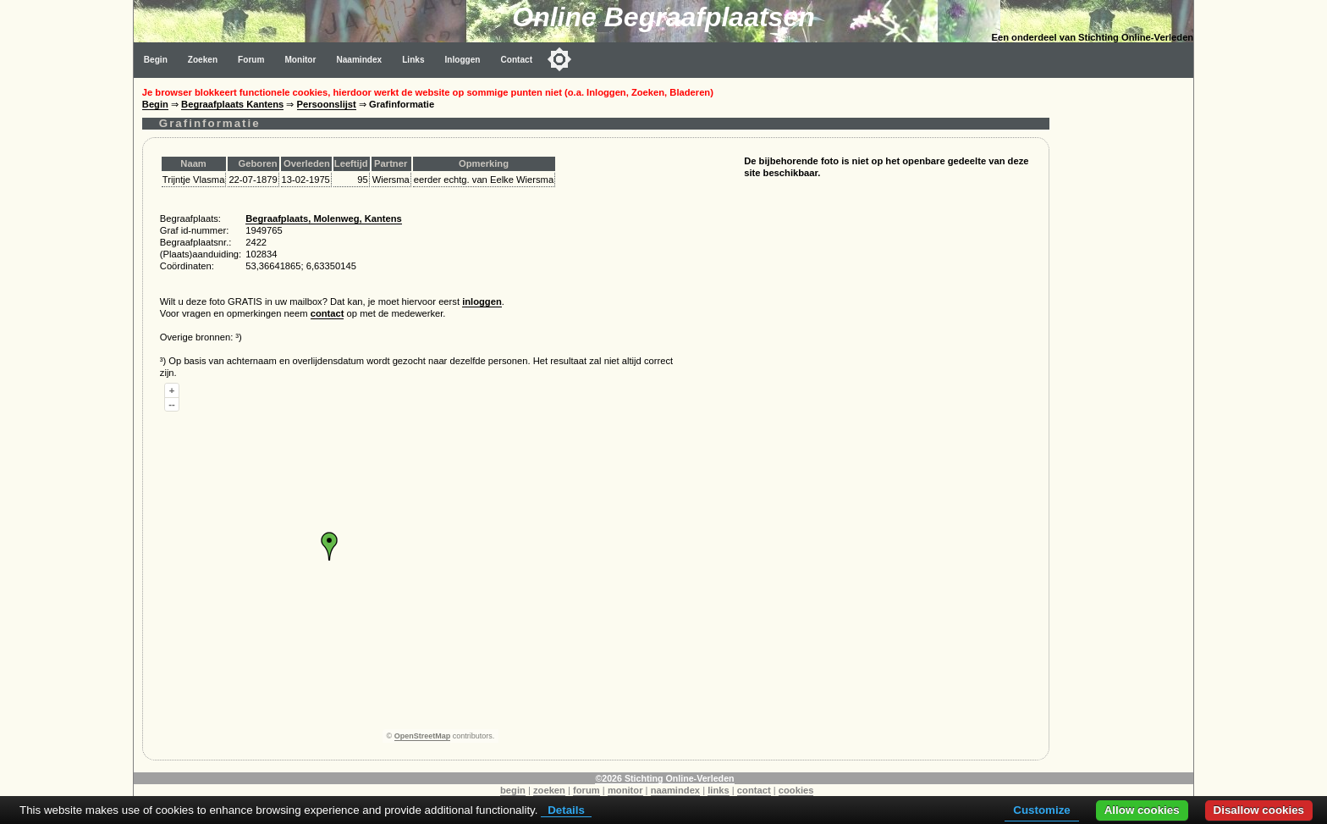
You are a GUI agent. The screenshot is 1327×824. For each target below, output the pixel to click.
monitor (625, 790)
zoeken (549, 790)
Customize (1041, 810)
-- (171, 404)
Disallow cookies (1259, 810)
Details (566, 810)
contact (327, 313)
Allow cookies (1142, 810)
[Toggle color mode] (559, 59)
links (719, 790)
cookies (796, 790)
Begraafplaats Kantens (232, 104)
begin (513, 790)
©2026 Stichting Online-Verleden (664, 778)
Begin (156, 59)
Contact (517, 59)
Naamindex (359, 59)
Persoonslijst (326, 104)
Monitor (300, 59)
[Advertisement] (1125, 332)
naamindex (675, 790)
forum (586, 790)
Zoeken (202, 59)
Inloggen (463, 59)
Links (413, 59)
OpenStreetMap (422, 736)
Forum (251, 59)
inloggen (482, 301)
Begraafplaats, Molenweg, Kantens (323, 218)
